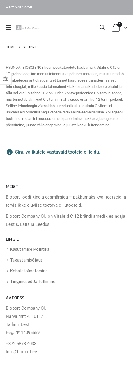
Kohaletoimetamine (29, 270)
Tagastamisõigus (26, 259)
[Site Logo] (28, 27)
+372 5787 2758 (19, 7)
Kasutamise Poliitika (29, 249)
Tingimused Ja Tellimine (32, 281)
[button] (10, 28)
